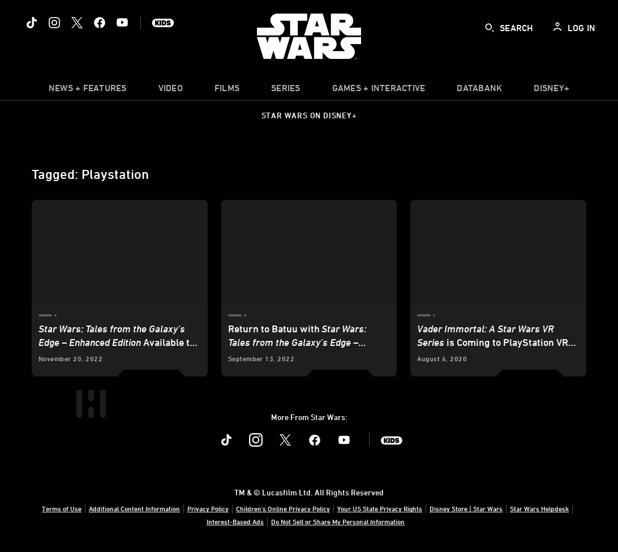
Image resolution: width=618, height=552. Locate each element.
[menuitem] (171, 90)
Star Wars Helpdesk (539, 508)
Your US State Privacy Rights (379, 508)
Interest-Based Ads (235, 521)
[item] (88, 90)
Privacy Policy (208, 508)
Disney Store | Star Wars (466, 508)
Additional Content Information (134, 508)
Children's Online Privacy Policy (283, 508)
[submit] (489, 27)
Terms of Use (61, 508)
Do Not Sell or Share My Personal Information (338, 521)
